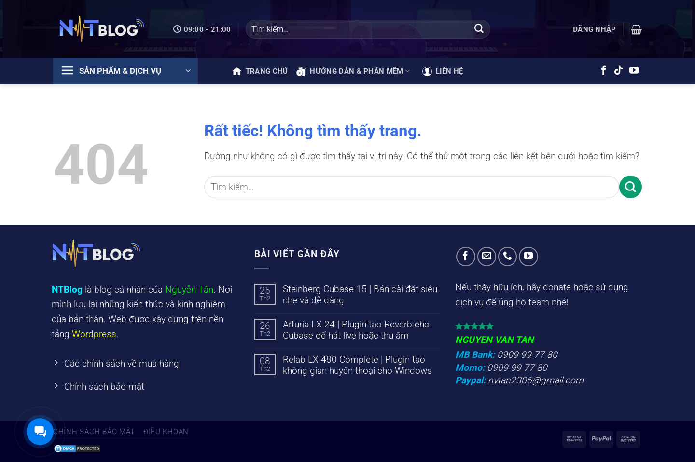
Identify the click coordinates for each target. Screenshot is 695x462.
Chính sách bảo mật (94, 431)
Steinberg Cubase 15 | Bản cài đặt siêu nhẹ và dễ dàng (360, 295)
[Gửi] (478, 29)
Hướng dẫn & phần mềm (353, 71)
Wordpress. (95, 334)
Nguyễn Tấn (189, 289)
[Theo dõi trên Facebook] (604, 71)
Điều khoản (166, 431)
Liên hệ (442, 71)
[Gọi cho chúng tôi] (507, 256)
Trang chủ (260, 71)
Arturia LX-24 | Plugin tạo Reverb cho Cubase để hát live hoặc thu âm (356, 330)
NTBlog (67, 289)
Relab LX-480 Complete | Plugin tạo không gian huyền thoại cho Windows (357, 365)
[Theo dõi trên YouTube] (634, 71)
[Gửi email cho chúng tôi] (487, 256)
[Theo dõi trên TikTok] (619, 71)
